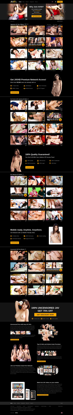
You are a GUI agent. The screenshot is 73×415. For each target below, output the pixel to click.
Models (18, 403)
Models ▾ (27, 1)
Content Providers (43, 406)
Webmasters (37, 406)
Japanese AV (12, 21)
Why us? (27, 403)
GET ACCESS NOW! (36, 16)
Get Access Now (15, 92)
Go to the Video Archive (14, 339)
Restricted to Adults (16, 412)
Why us (36, 1)
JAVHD (50, 406)
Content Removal (30, 406)
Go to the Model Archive (41, 361)
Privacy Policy (19, 406)
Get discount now (45, 315)
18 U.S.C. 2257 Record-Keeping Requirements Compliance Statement (20, 407)
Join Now (60, 1)
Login (62, 403)
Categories (23, 403)
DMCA (24, 406)
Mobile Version (60, 406)
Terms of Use (12, 406)
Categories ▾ (32, 1)
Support (31, 403)
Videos (23, 1)
